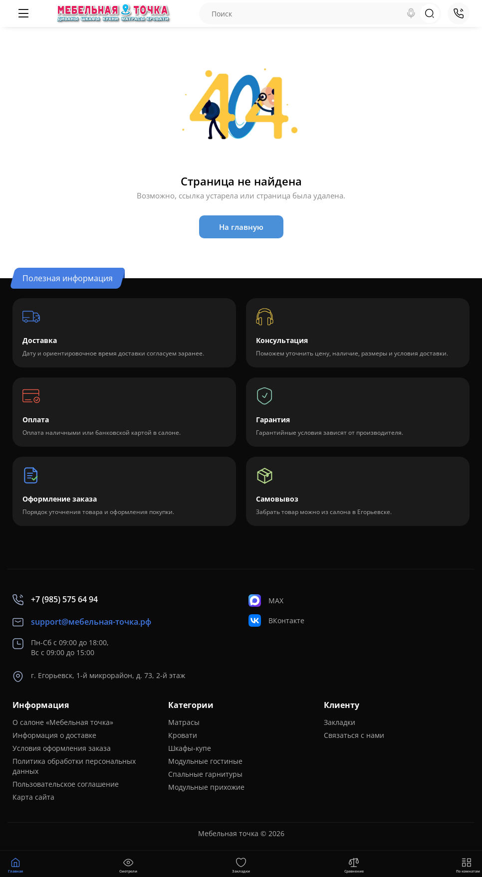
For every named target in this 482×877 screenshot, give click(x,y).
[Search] (411, 13)
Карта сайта (33, 797)
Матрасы (184, 722)
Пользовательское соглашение (65, 784)
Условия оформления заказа (61, 748)
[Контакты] (459, 13)
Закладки (339, 722)
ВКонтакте (276, 620)
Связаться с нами (354, 735)
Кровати (182, 735)
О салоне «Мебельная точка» (62, 722)
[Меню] (23, 13)
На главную (241, 227)
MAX (265, 600)
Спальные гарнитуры (205, 774)
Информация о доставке (54, 735)
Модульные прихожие (206, 787)
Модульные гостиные (205, 761)
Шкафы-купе (189, 748)
